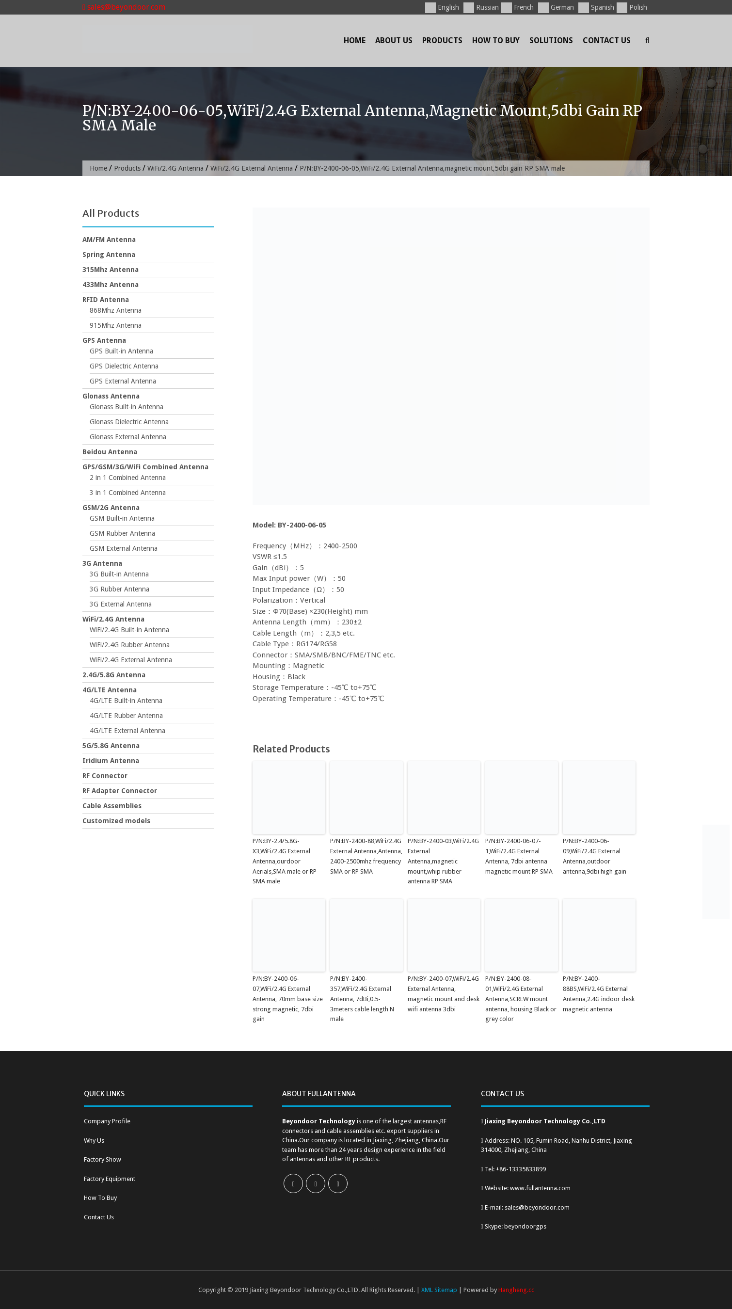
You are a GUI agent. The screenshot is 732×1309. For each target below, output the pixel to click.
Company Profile (107, 1121)
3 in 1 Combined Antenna (128, 492)
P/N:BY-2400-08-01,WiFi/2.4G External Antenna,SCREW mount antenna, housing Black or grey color (521, 998)
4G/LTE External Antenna (127, 730)
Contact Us (607, 40)
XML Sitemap (439, 1289)
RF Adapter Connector (119, 791)
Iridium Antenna (110, 761)
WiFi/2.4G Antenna (175, 168)
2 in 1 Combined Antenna (128, 477)
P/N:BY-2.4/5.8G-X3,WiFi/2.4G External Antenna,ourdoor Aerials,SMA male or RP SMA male (285, 861)
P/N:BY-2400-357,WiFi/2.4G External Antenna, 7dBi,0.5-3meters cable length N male (362, 998)
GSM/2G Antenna (111, 507)
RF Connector (104, 776)
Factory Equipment (109, 1178)
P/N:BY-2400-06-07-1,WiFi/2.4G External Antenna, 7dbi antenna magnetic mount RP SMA (519, 856)
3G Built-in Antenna (119, 574)
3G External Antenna (121, 604)
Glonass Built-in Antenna (126, 407)
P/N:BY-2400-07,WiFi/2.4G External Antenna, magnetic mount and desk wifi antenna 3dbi (443, 993)
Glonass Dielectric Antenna (129, 422)
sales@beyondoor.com (123, 7)
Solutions (551, 40)
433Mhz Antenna (110, 284)
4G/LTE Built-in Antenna (126, 700)
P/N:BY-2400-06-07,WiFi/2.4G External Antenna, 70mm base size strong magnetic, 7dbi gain (288, 998)
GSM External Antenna (124, 548)
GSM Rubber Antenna (122, 533)
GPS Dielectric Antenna (124, 366)
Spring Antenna (108, 254)
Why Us (94, 1140)
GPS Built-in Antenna (121, 351)
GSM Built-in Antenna (122, 518)
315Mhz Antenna (110, 269)
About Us (394, 40)
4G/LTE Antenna (109, 690)
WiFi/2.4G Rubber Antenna (130, 645)
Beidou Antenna (109, 452)
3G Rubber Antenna (119, 589)
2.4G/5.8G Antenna (113, 675)
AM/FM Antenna (109, 239)
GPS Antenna (104, 340)
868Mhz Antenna (116, 310)
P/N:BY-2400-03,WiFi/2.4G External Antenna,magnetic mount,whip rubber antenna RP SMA (443, 861)
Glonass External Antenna (128, 437)
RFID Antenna (105, 299)
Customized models (116, 821)
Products (442, 40)
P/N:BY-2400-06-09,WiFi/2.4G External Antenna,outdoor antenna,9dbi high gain (594, 856)
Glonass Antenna (111, 396)
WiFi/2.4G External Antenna (251, 168)
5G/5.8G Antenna (111, 746)
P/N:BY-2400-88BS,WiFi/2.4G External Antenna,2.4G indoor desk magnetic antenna (599, 993)
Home (355, 40)
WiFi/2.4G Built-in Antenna (129, 630)
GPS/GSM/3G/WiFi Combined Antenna (145, 467)
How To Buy (496, 40)
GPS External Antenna (123, 381)
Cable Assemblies (112, 806)
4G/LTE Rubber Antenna (126, 715)
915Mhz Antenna (116, 325)
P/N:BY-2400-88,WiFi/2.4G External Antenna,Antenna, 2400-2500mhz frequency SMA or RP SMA (366, 856)
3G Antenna (102, 563)
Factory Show (102, 1159)
